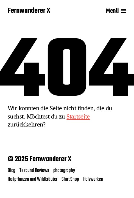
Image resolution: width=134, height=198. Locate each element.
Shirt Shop (70, 179)
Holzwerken (93, 179)
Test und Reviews (34, 170)
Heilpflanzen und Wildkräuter (32, 179)
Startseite (78, 116)
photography (64, 170)
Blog (11, 170)
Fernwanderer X (29, 11)
